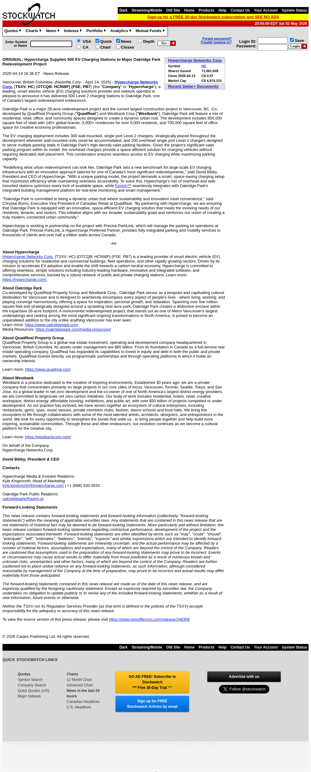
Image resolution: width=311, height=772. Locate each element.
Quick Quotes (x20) (33, 691)
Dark (123, 10)
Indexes (73, 31)
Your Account (266, 10)
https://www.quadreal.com (48, 369)
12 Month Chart (79, 680)
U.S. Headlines (79, 707)
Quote (106, 41)
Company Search (32, 685)
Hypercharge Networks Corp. (28, 256)
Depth (148, 41)
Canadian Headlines (83, 702)
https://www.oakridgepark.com (51, 324)
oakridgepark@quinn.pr (23, 498)
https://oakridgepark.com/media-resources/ (73, 329)
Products (206, 10)
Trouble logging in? (216, 42)
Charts (34, 31)
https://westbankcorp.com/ (48, 437)
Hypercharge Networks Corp (195, 60)
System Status (294, 10)
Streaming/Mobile (146, 10)
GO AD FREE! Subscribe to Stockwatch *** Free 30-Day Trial (152, 682)
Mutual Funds (151, 31)
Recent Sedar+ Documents (193, 86)
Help (223, 10)
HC (204, 66)
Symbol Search (30, 680)
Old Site (173, 10)
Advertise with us (244, 677)
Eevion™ (123, 185)
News (53, 31)
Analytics (121, 31)
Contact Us (240, 10)
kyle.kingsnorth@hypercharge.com (33, 485)
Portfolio (96, 31)
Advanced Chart (80, 685)
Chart (105, 47)
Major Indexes (29, 696)
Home (189, 10)
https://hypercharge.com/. (24, 279)
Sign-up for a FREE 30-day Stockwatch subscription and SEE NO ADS (213, 17)
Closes (127, 47)
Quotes (13, 31)
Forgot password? (217, 38)
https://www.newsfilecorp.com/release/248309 (149, 619)
